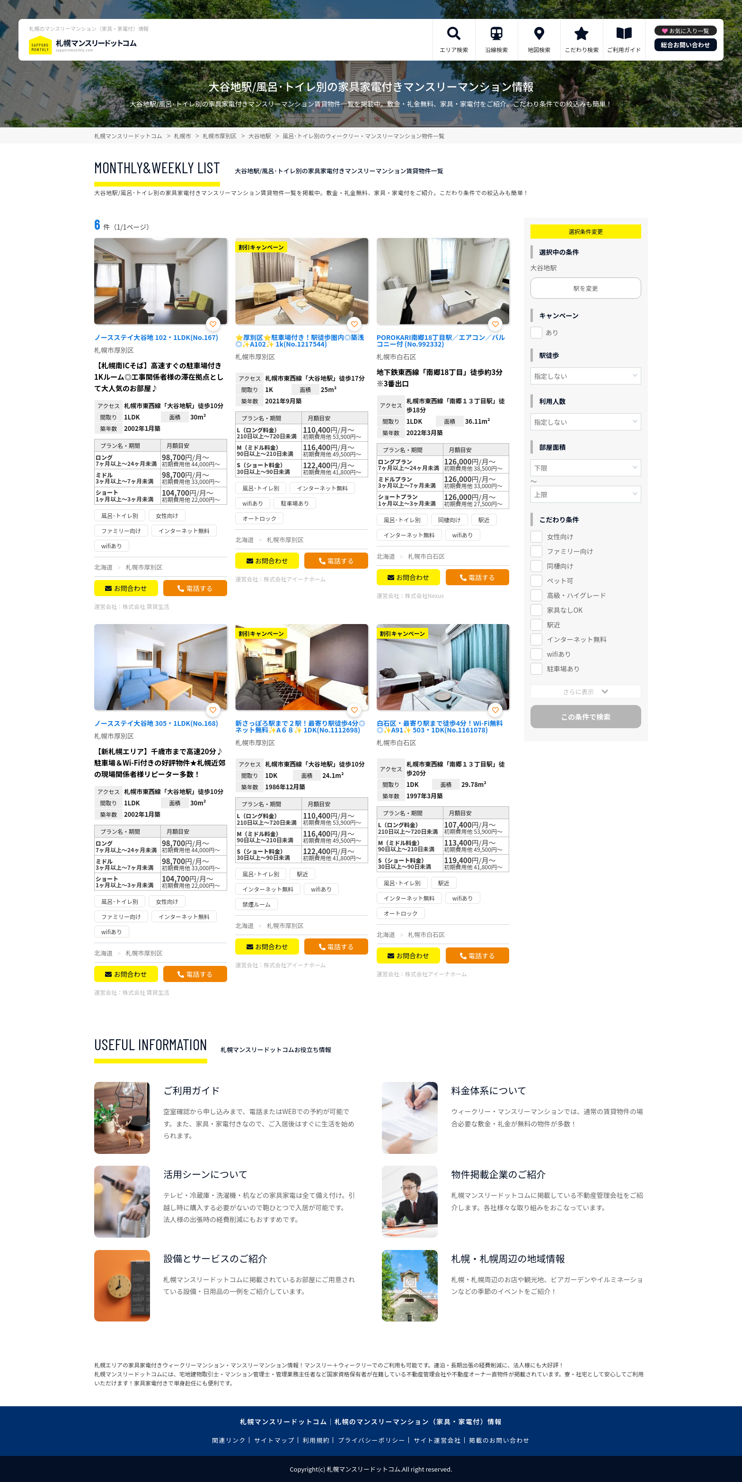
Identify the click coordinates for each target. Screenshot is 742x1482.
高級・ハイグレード (576, 595)
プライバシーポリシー (372, 1440)
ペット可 (560, 580)
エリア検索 (454, 49)
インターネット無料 (577, 639)
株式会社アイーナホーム (295, 579)
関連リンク (229, 1440)
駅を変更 (586, 288)
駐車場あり (563, 668)
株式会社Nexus (424, 595)
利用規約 (316, 1440)
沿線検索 (496, 49)
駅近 (553, 624)
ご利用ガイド (624, 49)
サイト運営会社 (437, 1440)
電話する (199, 588)
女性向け (560, 536)
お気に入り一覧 (689, 31)
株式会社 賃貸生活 (146, 606)
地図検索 (539, 49)
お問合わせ (130, 588)
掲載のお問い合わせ (499, 1440)
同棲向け (560, 566)
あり (552, 332)
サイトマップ (274, 1440)
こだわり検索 (582, 49)
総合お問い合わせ (685, 44)
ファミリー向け (570, 551)
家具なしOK (565, 610)
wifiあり (559, 654)
